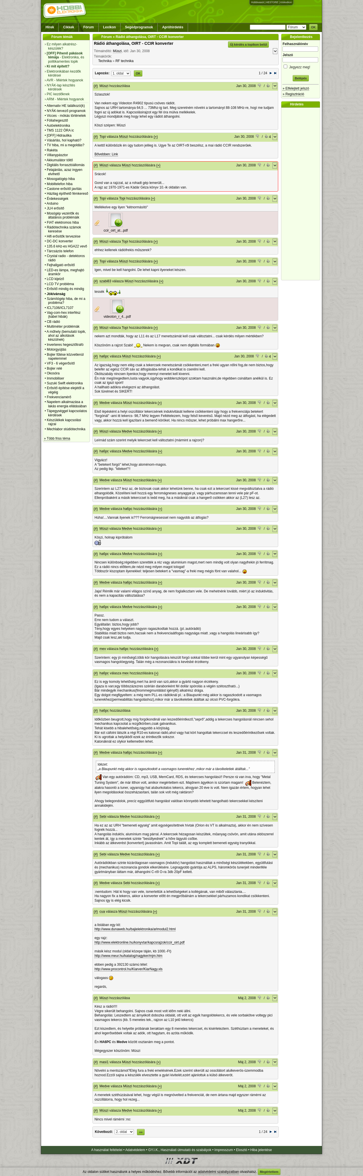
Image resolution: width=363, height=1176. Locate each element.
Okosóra (53, 373)
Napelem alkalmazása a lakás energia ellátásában (67, 404)
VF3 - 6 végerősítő (61, 363)
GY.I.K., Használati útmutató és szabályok (180, 1150)
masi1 (104, 1062)
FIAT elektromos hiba (63, 222)
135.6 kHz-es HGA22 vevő (67, 246)
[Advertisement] (302, 194)
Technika (104, 61)
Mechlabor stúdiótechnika (66, 429)
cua (102, 912)
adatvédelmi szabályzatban (218, 1172)
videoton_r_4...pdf (117, 317)
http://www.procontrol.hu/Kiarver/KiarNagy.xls (128, 969)
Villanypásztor (57, 155)
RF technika (124, 61)
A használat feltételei (106, 1150)
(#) (96, 86)
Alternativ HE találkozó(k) (66, 106)
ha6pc (104, 356)
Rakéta (52, 150)
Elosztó (241, 1150)
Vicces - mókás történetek (66, 116)
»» (140, 1132)
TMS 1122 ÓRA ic (60, 130)
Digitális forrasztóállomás (66, 165)
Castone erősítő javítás (64, 189)
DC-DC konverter (60, 241)
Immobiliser (55, 378)
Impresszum (223, 1150)
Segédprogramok (139, 27)
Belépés (301, 78)
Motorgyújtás (56, 349)
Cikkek (68, 27)
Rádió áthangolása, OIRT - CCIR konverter (133, 43)
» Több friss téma (57, 438)
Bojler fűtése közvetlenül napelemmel (65, 357)
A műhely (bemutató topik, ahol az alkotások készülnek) (66, 336)
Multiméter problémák (63, 327)
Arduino (52, 203)
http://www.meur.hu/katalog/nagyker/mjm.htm (128, 956)
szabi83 (105, 281)
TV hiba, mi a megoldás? (66, 145)
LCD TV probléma (60, 284)
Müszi (117, 51)
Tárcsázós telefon (60, 251)
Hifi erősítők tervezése (64, 236)
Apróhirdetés (172, 27)
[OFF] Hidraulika (59, 135)
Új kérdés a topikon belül (248, 44)
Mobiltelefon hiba (60, 184)
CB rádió (53, 322)
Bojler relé (54, 368)
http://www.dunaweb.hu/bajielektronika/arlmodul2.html (135, 929)
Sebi (103, 817)
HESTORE (272, 2)
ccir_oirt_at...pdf (116, 230)
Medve (105, 403)
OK (313, 27)
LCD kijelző (55, 279)
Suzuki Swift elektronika (65, 383)
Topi (103, 137)
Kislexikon (286, 2)
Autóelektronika (58, 126)
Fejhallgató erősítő (61, 265)
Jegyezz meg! (300, 66)
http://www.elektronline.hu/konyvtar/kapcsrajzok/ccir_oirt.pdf (139, 942)
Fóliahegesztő (57, 120)
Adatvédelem (135, 1150)
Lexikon (109, 27)
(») (156, 137)
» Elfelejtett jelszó (295, 88)
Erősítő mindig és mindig (65, 289)
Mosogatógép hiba (61, 179)
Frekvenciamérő (59, 397)
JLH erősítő (55, 208)
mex (103, 649)
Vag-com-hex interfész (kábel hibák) (64, 315)
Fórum (88, 27)
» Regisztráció (293, 94)
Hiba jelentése (261, 1150)
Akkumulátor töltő (60, 160)
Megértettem (269, 1171)
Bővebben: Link (106, 154)
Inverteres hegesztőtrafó (65, 345)
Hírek (50, 27)
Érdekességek (57, 199)
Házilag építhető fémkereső (67, 194)
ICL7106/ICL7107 (60, 308)
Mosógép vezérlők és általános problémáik (63, 215)
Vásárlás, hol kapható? (64, 140)
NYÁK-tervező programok (66, 111)
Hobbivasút (257, 2)
